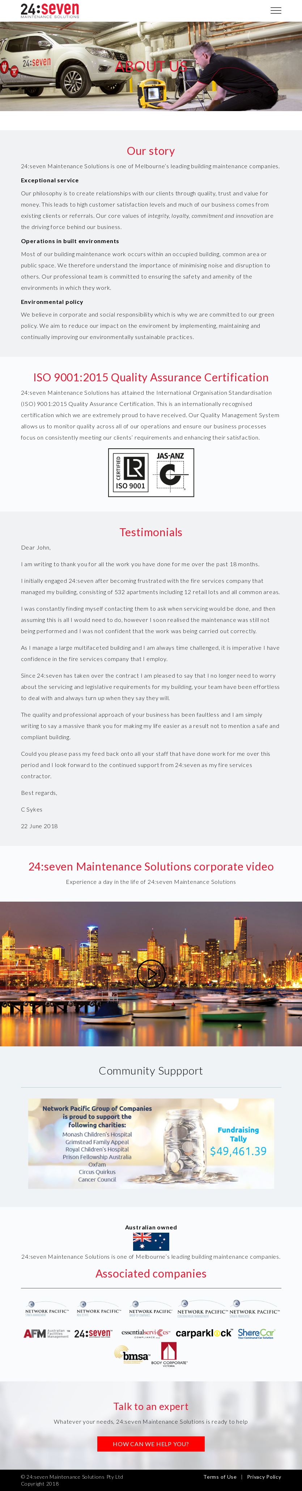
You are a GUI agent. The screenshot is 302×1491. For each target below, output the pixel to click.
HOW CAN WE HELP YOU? (151, 1443)
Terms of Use (220, 1477)
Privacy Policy (264, 1477)
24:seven (50, 11)
